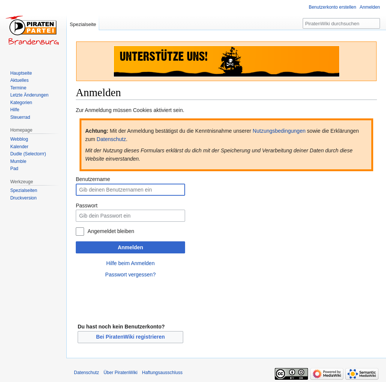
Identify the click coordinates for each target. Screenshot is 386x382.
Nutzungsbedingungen (279, 131)
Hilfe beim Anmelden (130, 263)
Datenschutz (111, 139)
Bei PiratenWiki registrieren (130, 337)
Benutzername (93, 179)
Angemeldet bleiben (110, 231)
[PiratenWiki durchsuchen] (341, 23)
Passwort (87, 206)
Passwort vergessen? (130, 275)
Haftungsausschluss (162, 372)
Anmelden (130, 247)
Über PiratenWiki (121, 372)
